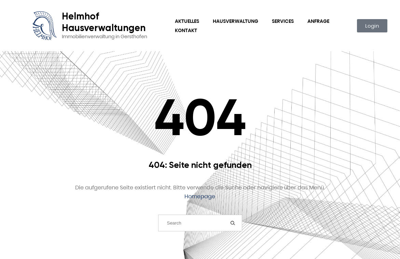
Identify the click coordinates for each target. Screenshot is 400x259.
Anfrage (318, 21)
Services (283, 21)
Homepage (199, 196)
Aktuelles (187, 21)
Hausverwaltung (235, 21)
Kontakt (186, 30)
